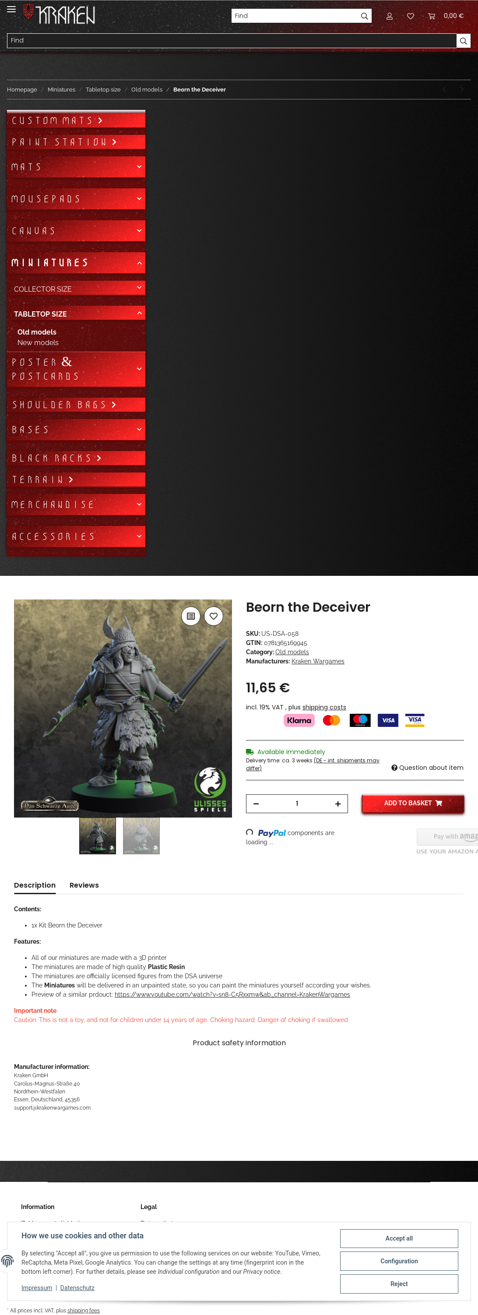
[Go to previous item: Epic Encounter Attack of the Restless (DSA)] (444, 89)
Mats (26, 167)
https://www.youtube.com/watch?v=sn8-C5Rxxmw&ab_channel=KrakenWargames (232, 994)
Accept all (399, 1238)
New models (38, 342)
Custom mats (54, 120)
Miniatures (49, 263)
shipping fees (83, 1310)
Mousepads (46, 199)
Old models (292, 652)
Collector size (43, 289)
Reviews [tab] (84, 885)
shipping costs (324, 707)
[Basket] (446, 16)
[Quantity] (297, 804)
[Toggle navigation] (11, 5)
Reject (399, 1283)
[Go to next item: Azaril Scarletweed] (462, 89)
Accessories (53, 536)
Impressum (36, 1287)
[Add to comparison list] (190, 616)
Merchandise (53, 504)
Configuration (399, 1261)
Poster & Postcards (45, 369)
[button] (389, 16)
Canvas (33, 231)
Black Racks (53, 458)
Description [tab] (35, 885)
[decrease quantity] (256, 804)
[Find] (294, 15)
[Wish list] (410, 16)
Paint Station (61, 142)
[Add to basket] (21, 594)
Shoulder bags (61, 405)
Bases (30, 430)
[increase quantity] (338, 804)
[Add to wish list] (213, 616)
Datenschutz (77, 1287)
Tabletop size (40, 314)
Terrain (39, 479)
